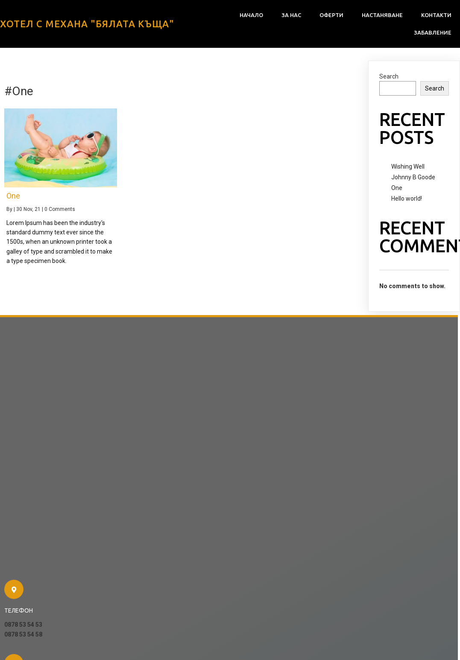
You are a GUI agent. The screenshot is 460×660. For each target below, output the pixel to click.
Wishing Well (408, 166)
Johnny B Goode (413, 177)
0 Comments (59, 209)
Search (388, 76)
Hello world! (406, 198)
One (396, 187)
